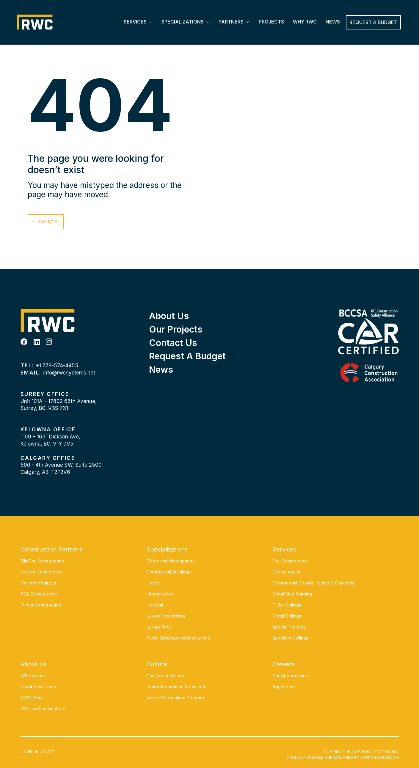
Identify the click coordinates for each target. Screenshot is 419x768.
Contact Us (173, 342)
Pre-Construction (290, 561)
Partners (231, 22)
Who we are (33, 675)
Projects (271, 22)
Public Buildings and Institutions (178, 638)
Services (135, 22)
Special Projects (289, 627)
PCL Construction (39, 594)
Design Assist (286, 572)
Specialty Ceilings (290, 638)
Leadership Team (38, 686)
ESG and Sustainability (43, 708)
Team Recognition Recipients (176, 686)
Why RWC (305, 22)
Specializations (182, 22)
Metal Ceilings (286, 616)
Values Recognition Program (175, 697)
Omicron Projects (38, 583)
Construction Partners (51, 549)
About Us (169, 316)
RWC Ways (32, 697)
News (333, 22)
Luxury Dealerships (165, 616)
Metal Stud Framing (292, 594)
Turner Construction (41, 605)
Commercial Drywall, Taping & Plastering (313, 583)
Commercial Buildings (168, 572)
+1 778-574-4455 (57, 366)
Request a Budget (187, 356)
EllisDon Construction (42, 561)
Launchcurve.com (379, 757)
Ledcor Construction (42, 572)
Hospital (154, 605)
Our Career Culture (165, 675)
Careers (283, 664)
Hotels (153, 583)
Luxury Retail (159, 627)
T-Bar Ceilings (286, 605)
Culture (156, 664)
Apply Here (283, 686)
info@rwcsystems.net (69, 373)
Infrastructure (160, 594)
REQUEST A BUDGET (373, 22)
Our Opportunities (290, 675)
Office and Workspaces (170, 561)
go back (48, 221)
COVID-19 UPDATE (37, 751)
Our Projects (176, 329)
